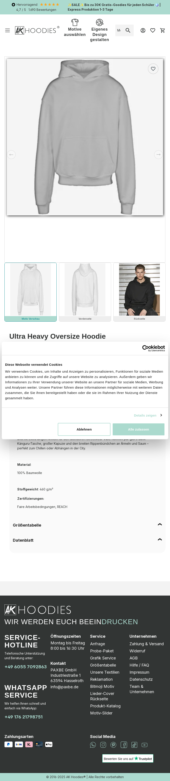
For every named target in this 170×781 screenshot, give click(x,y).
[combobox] (118, 30)
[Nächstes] (158, 154)
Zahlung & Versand (146, 643)
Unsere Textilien (104, 672)
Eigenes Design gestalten (99, 30)
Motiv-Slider (101, 713)
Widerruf (137, 651)
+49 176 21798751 (23, 717)
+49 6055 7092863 (25, 666)
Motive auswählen (75, 27)
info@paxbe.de (64, 687)
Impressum (139, 672)
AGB (133, 658)
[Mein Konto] (143, 30)
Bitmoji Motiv (102, 686)
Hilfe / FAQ (139, 665)
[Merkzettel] (153, 30)
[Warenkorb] (162, 30)
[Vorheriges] (11, 154)
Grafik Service (103, 658)
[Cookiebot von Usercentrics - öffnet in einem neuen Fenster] (145, 348)
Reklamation (101, 679)
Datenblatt (23, 540)
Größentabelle (27, 525)
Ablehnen (84, 429)
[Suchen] (128, 30)
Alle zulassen (138, 429)
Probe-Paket (102, 651)
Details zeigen (145, 415)
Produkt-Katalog (105, 706)
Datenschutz (141, 679)
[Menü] (7, 30)
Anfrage (97, 643)
